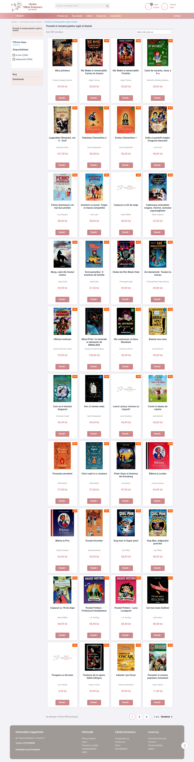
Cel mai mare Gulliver (158, 608)
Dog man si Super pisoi (126, 540)
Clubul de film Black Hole (126, 272)
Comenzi (152, 742)
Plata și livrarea (88, 738)
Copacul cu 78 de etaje (62, 608)
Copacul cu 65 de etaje (126, 205)
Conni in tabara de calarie (158, 406)
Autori (117, 745)
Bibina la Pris (62, 540)
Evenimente (18, 79)
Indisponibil (24, 59)
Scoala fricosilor (94, 540)
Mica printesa (62, 70)
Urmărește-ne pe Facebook (28, 749)
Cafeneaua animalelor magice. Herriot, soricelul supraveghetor (158, 208)
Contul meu (120, 742)
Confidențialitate (89, 749)
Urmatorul (167, 717)
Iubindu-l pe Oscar (126, 675)
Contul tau (153, 732)
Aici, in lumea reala (94, 406)
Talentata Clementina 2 (94, 137)
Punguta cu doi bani (62, 675)
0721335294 (29, 743)
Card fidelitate (121, 749)
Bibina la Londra (157, 473)
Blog (15, 74)
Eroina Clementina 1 (126, 137)
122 (156, 716)
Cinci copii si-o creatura (94, 473)
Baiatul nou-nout (158, 339)
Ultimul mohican (62, 339)
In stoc (22, 55)
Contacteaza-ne (122, 738)
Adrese (151, 749)
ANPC (84, 752)
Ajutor (84, 742)
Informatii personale (157, 738)
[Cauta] (82, 6)
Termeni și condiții (90, 745)
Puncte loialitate (155, 745)
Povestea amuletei (62, 473)
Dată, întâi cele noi (155, 32)
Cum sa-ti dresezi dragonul (62, 406)
